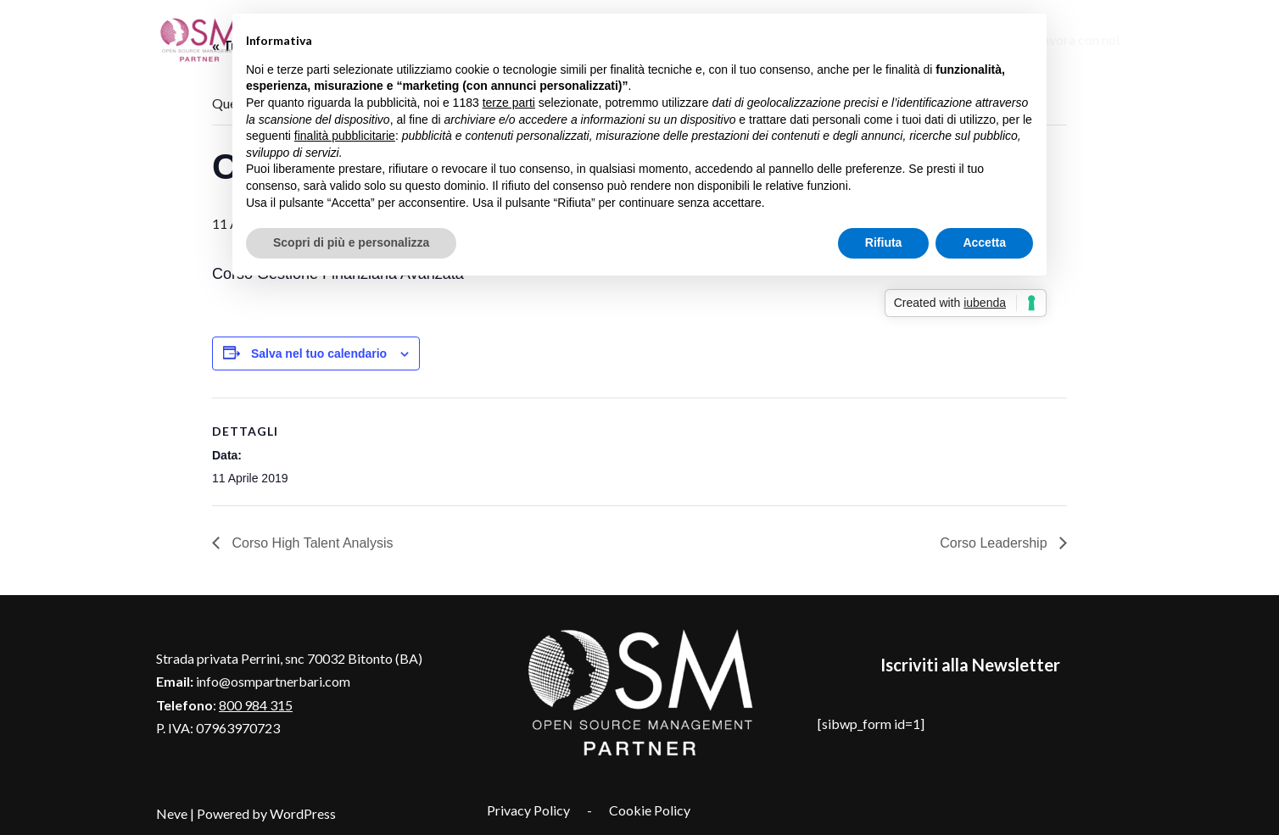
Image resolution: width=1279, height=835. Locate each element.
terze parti (509, 102)
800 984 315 (256, 705)
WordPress (303, 813)
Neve (171, 813)
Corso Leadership (995, 543)
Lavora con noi (1078, 39)
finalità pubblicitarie (344, 135)
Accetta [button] (984, 242)
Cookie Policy (649, 810)
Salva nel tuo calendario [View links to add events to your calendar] (319, 353)
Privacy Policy (528, 810)
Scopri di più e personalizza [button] (351, 242)
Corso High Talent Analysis (310, 543)
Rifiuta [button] (883, 242)
